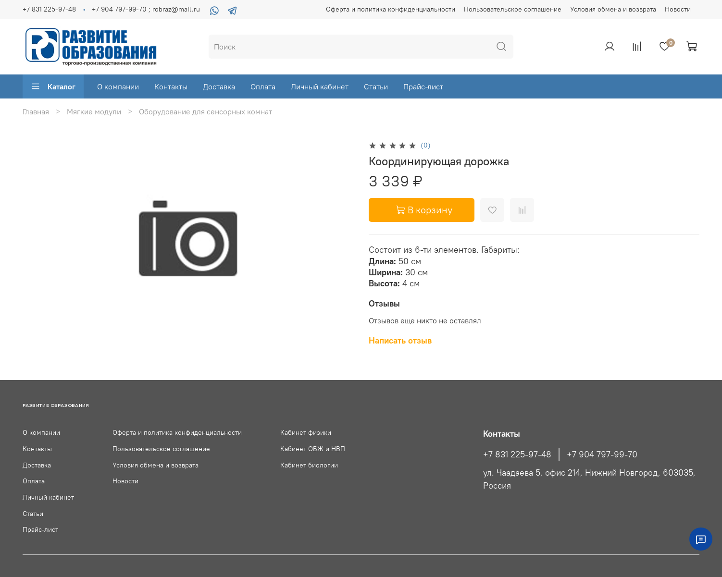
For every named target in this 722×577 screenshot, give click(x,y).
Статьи (376, 86)
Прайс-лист (423, 86)
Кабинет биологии (309, 465)
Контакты (170, 86)
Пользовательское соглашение (512, 9)
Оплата (262, 86)
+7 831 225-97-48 (49, 9)
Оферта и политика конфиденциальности (390, 9)
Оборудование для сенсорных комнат (205, 111)
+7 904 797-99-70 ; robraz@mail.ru (146, 9)
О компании (118, 86)
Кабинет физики (305, 432)
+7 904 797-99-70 (602, 454)
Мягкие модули (94, 111)
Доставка (219, 86)
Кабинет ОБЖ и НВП (312, 448)
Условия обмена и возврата (613, 9)
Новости (678, 9)
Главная (36, 111)
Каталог (53, 86)
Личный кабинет (320, 86)
